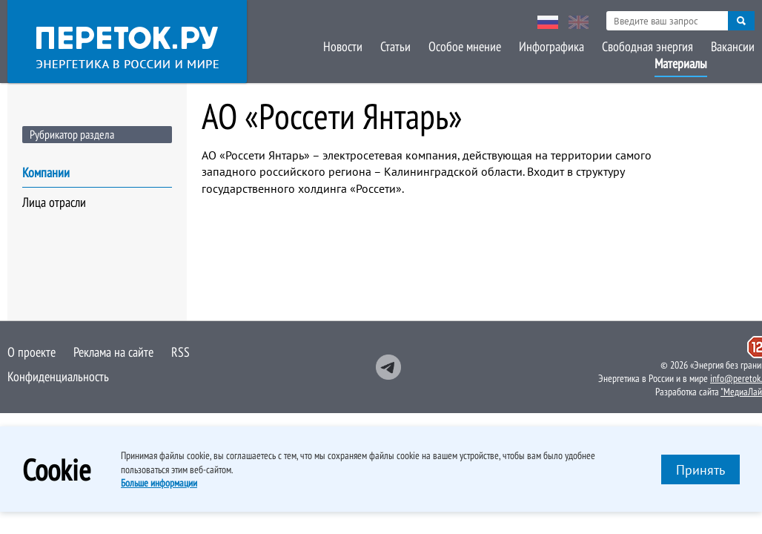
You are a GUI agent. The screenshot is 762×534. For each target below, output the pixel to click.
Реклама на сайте (113, 351)
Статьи (395, 46)
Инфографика (551, 46)
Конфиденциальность (58, 376)
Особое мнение (464, 46)
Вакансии (733, 46)
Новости (342, 46)
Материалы (681, 63)
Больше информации (159, 483)
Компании (46, 172)
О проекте (31, 351)
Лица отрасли (54, 202)
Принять (700, 469)
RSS (180, 351)
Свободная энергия (647, 46)
